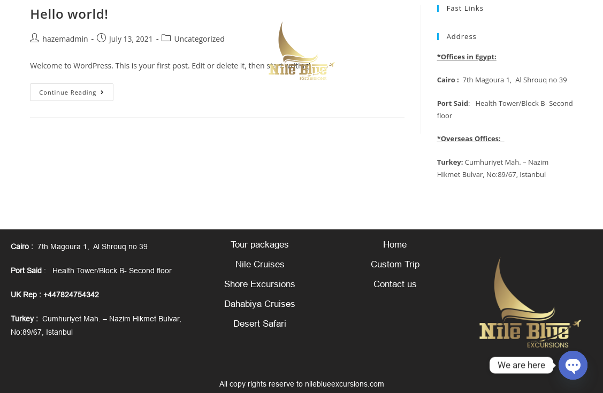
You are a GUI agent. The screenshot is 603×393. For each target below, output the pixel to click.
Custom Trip (395, 264)
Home (395, 245)
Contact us (395, 284)
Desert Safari (259, 324)
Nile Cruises (260, 264)
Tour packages (260, 245)
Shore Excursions (259, 284)
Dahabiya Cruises (259, 304)
